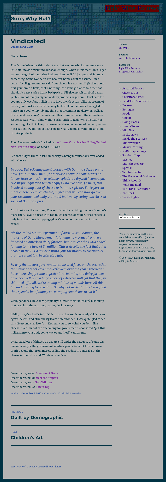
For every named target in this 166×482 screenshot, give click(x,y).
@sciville (124, 48)
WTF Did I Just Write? (136, 189)
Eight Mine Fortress (129, 68)
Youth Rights (130, 197)
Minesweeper (131, 142)
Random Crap (131, 155)
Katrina (14, 393)
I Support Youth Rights (131, 71)
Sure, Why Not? (31, 19)
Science (127, 159)
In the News (130, 134)
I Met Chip (42, 387)
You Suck (128, 193)
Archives (123, 214)
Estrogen (128, 109)
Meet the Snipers (47, 377)
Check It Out (50, 393)
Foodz (61, 393)
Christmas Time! (133, 97)
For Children (43, 382)
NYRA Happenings (134, 151)
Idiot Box (128, 130)
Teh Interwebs (73, 393)
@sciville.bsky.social (129, 58)
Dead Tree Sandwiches (136, 101)
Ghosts (126, 117)
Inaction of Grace (47, 373)
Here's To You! (131, 126)
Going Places (130, 122)
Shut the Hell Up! (133, 163)
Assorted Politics (133, 88)
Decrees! (127, 105)
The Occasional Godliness (138, 176)
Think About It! (132, 180)
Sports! (127, 168)
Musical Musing (132, 147)
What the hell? (131, 184)
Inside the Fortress (134, 138)
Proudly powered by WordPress (45, 466)
